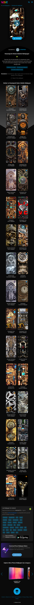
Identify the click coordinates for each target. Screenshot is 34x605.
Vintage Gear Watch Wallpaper (22, 137)
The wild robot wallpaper (22, 67)
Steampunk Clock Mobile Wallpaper (23, 332)
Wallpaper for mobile (11, 67)
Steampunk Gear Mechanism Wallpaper (11, 137)
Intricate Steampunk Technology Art (11, 359)
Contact (3, 597)
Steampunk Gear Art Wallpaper (11, 332)
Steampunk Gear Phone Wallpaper (23, 248)
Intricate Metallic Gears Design (22, 415)
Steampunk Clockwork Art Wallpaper (11, 471)
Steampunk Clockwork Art (23, 276)
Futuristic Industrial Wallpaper (23, 359)
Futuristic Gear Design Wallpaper (23, 471)
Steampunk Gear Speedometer (22, 193)
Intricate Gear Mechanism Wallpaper (11, 276)
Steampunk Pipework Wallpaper (23, 387)
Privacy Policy (25, 597)
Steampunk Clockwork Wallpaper (22, 304)
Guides (17, 598)
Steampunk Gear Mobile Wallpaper (23, 109)
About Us (8, 597)
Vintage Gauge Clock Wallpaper (11, 165)
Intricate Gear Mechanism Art (11, 387)
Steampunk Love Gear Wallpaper (22, 220)
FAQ (31, 597)
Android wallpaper (12, 512)
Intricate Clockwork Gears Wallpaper (11, 248)
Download (17, 38)
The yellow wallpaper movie (17, 69)
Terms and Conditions (16, 597)
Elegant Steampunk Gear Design (11, 193)
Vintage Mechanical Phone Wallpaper (11, 415)
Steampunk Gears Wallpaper (11, 220)
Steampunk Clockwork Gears (11, 443)
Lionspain (21, 49)
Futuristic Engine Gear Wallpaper (22, 443)
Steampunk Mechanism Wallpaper (11, 109)
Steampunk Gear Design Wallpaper (23, 165)
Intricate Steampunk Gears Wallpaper (11, 304)
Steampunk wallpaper (17, 5)
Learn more (17, 555)
